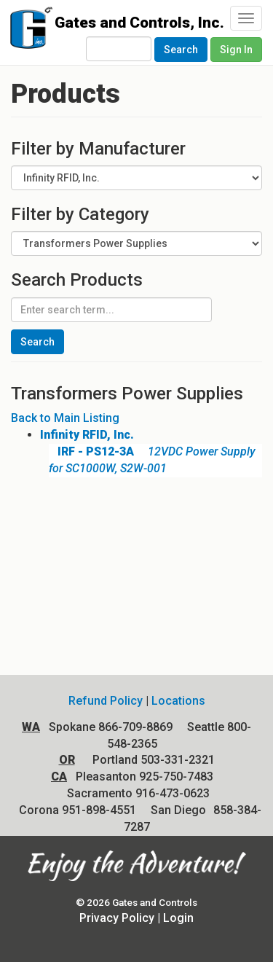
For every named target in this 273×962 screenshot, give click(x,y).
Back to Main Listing (65, 418)
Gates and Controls (27, 31)
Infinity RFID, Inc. (87, 435)
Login (178, 918)
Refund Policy (105, 701)
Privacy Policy (116, 918)
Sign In (236, 49)
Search (181, 49)
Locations (178, 701)
